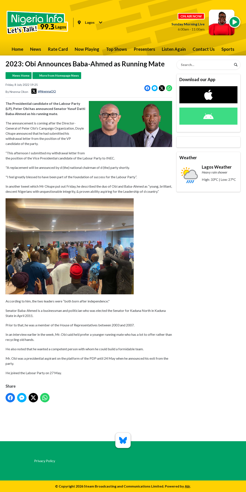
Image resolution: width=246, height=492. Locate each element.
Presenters (144, 49)
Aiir (187, 486)
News (35, 49)
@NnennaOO (43, 91)
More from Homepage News (59, 75)
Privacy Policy (44, 461)
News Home (20, 75)
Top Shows (116, 49)
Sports (227, 49)
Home (17, 49)
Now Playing (87, 49)
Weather (188, 157)
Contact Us (204, 49)
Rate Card (58, 49)
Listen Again (174, 49)
